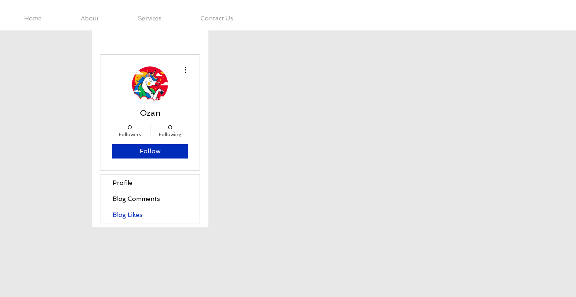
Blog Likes (127, 215)
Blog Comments (136, 199)
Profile (122, 183)
